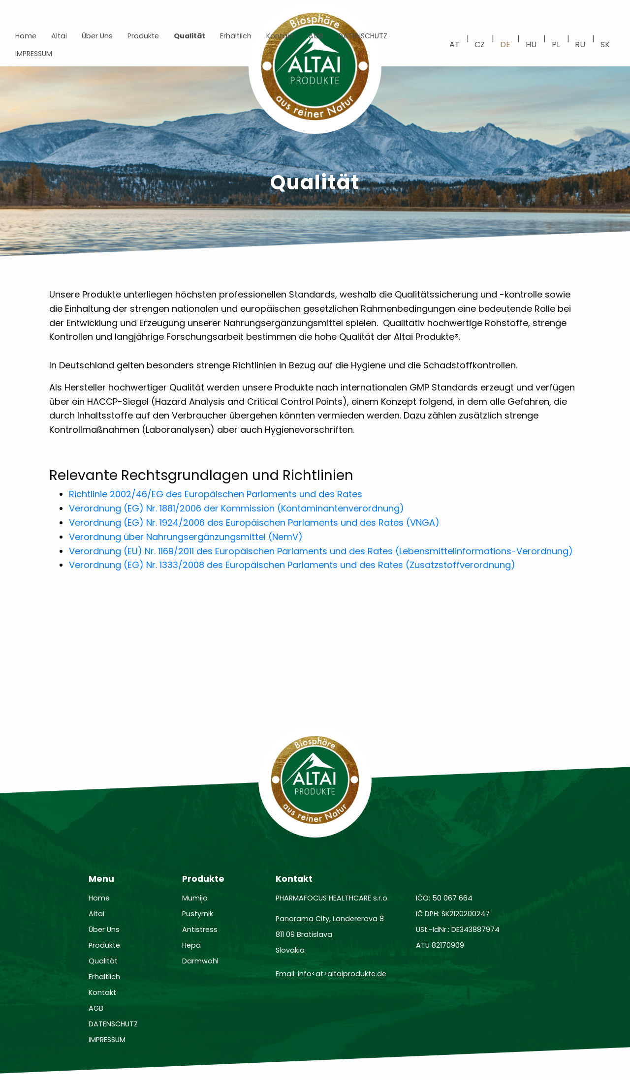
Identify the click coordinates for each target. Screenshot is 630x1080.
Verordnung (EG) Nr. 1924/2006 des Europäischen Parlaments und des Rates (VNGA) (254, 522)
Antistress (200, 929)
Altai (59, 36)
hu (531, 44)
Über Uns (97, 36)
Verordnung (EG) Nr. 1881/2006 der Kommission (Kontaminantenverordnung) (236, 508)
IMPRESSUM (33, 54)
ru (580, 44)
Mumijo (195, 898)
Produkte (143, 36)
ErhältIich (236, 36)
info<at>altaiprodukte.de (342, 974)
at (454, 44)
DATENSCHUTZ (362, 36)
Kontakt (280, 36)
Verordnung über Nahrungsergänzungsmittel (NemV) (186, 537)
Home (25, 36)
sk (605, 44)
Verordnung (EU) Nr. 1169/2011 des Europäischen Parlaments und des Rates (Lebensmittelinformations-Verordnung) (321, 551)
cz (479, 44)
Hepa (191, 945)
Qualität (189, 36)
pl (556, 44)
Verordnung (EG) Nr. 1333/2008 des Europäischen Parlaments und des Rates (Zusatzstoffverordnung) (292, 565)
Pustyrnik (197, 914)
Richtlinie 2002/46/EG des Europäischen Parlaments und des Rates (215, 494)
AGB (316, 36)
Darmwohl (200, 961)
